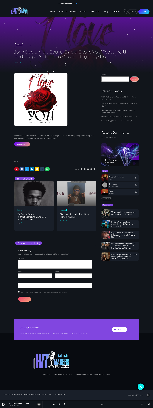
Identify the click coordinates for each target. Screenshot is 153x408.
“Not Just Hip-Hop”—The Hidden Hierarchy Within (119, 117)
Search (103, 74)
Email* (57, 271)
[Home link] (16, 11)
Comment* (21, 258)
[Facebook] (125, 11)
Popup (144, 11)
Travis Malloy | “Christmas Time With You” (116, 121)
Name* (20, 271)
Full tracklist (106, 199)
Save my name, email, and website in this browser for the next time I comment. (44, 292)
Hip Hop (19, 44)
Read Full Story (22, 144)
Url (19, 281)
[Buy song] (136, 177)
